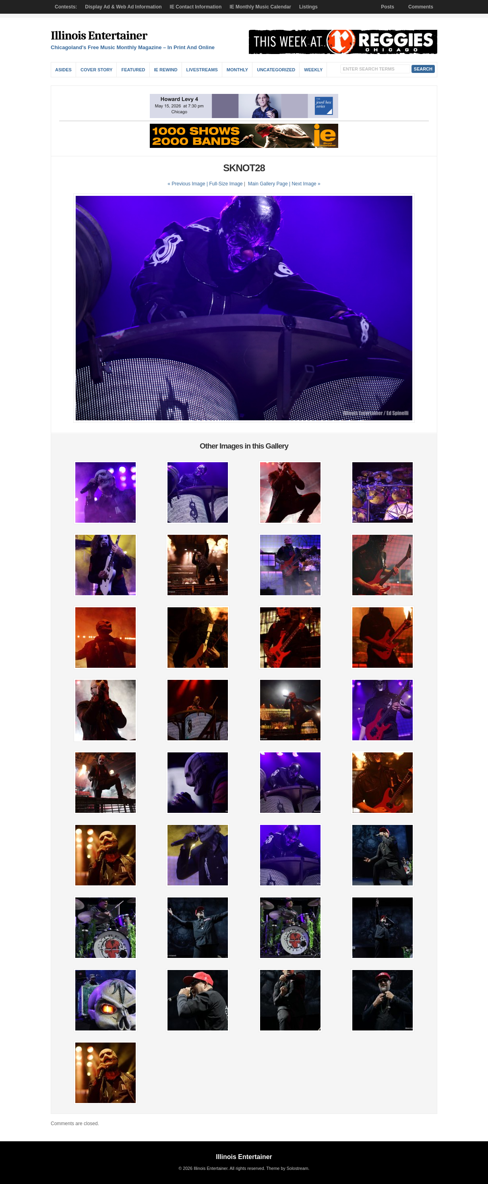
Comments (420, 7)
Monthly (237, 69)
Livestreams (202, 69)
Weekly (313, 69)
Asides (63, 69)
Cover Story (96, 69)
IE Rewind (166, 69)
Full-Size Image (225, 184)
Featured (133, 69)
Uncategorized (276, 69)
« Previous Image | (188, 184)
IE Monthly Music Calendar (260, 7)
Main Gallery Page (268, 184)
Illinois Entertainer (99, 36)
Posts (387, 7)
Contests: (66, 7)
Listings (308, 7)
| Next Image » (305, 184)
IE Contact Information (196, 7)
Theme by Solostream (287, 1168)
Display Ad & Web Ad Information (123, 7)
